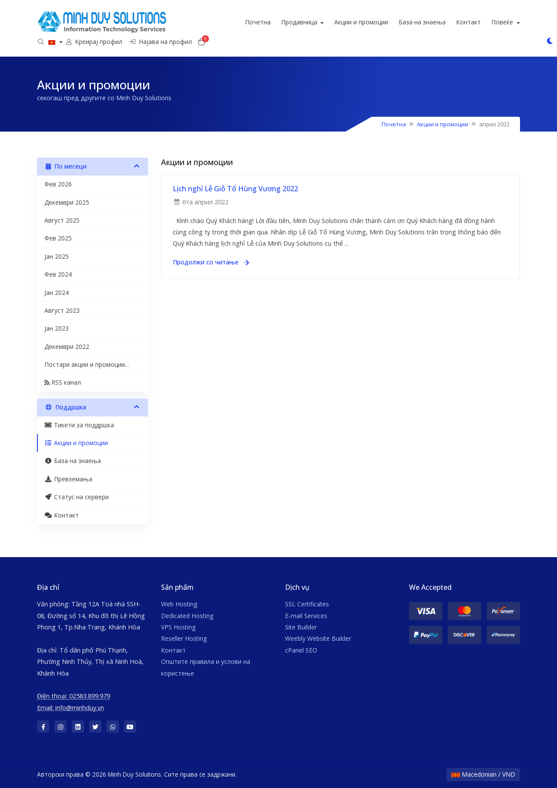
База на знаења (450, 22)
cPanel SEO (301, 650)
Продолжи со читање (211, 262)
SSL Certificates (307, 604)
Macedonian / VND (483, 774)
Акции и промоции (390, 22)
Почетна (286, 22)
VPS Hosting (178, 627)
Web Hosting (179, 604)
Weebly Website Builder (318, 638)
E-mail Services (306, 616)
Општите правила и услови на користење (205, 667)
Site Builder (301, 627)
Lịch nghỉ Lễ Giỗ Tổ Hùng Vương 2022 (235, 188)
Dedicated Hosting (187, 616)
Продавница (328, 22)
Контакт (497, 22)
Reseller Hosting (184, 638)
